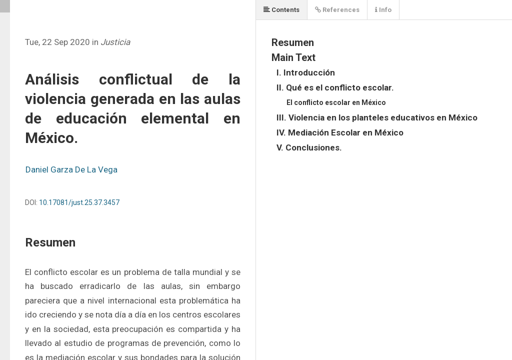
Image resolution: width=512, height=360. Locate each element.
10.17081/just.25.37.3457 (79, 202)
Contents (282, 10)
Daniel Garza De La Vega (72, 169)
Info (383, 10)
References (337, 10)
